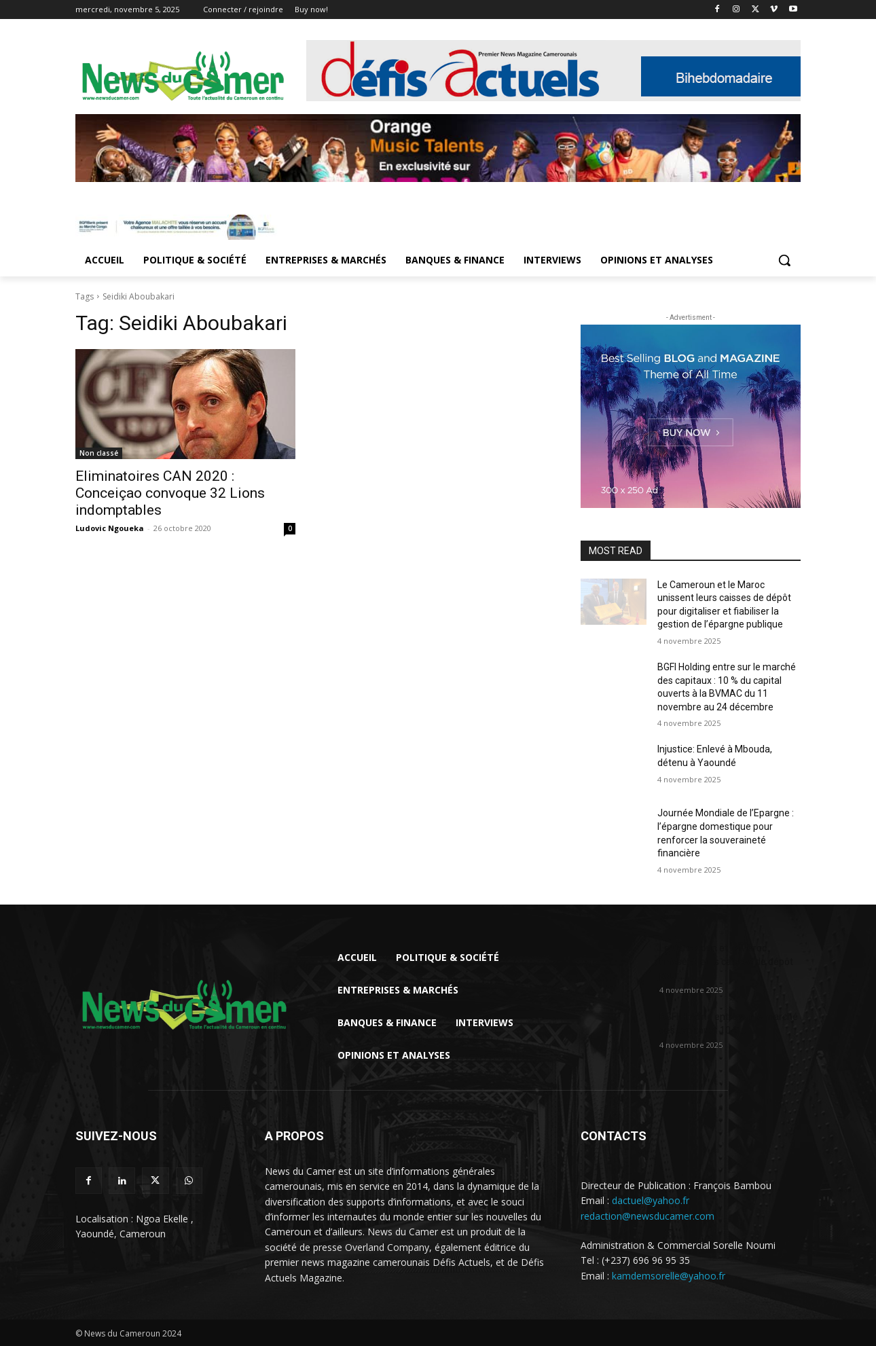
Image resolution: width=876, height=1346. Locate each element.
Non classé (98, 453)
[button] (784, 260)
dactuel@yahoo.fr (650, 1200)
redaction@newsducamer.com (647, 1215)
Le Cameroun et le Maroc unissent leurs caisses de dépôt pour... (726, 962)
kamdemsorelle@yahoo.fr (668, 1275)
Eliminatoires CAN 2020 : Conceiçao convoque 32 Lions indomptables (170, 493)
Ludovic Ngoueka (109, 528)
